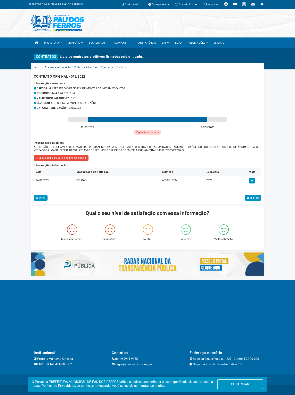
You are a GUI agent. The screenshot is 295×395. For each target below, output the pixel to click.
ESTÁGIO (219, 42)
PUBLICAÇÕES (198, 42)
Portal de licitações (85, 67)
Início (37, 67)
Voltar (40, 197)
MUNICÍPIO (75, 42)
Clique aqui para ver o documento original (61, 157)
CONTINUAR (240, 384)
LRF (165, 42)
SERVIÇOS (121, 42)
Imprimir (253, 197)
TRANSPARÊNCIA (145, 42)
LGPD (178, 42)
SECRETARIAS (98, 42)
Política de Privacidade (58, 386)
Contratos (107, 67)
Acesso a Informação (58, 67)
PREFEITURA (52, 42)
